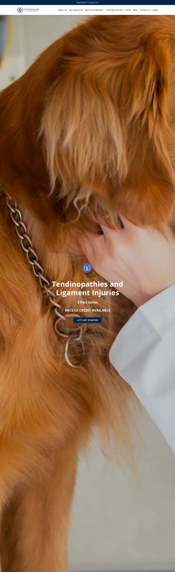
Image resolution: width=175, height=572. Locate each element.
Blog (135, 10)
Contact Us (145, 10)
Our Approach (76, 10)
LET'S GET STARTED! (87, 320)
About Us (62, 10)
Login (155, 10)
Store (128, 10)
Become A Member (94, 10)
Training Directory (114, 10)
